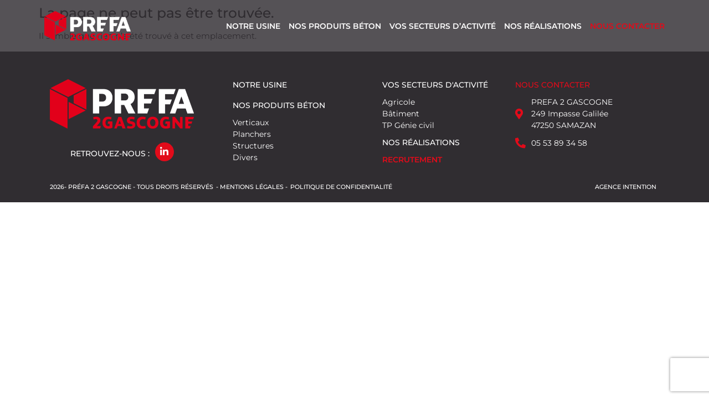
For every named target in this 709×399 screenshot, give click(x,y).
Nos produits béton (335, 26)
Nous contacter (627, 26)
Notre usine (253, 26)
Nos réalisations (543, 26)
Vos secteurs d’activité (442, 26)
